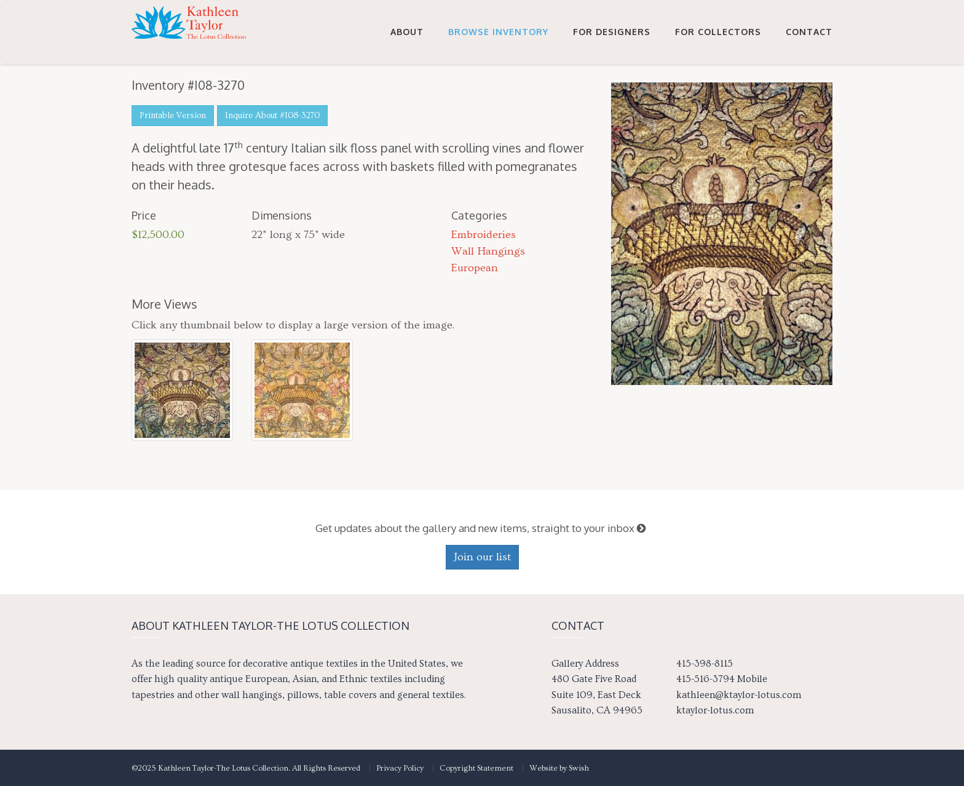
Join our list (482, 556)
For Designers (611, 31)
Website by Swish (559, 768)
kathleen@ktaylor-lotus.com (738, 695)
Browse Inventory (498, 31)
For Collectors (718, 31)
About (407, 31)
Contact (809, 31)
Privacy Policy (400, 768)
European (474, 267)
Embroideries (483, 234)
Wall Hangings (488, 251)
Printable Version (173, 116)
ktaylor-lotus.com (715, 710)
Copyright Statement (476, 768)
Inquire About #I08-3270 (272, 116)
